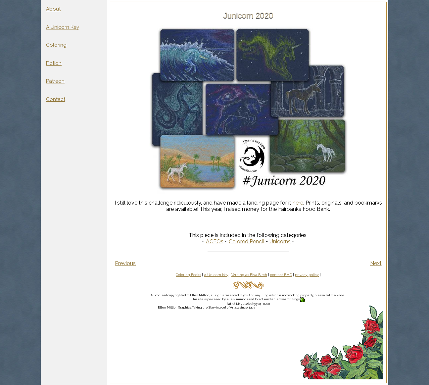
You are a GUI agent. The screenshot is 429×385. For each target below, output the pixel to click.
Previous (125, 263)
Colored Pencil (246, 241)
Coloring (56, 45)
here (298, 203)
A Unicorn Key (62, 27)
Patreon (55, 81)
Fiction (54, 63)
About (53, 9)
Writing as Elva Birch (249, 275)
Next (376, 263)
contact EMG (281, 275)
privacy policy (307, 275)
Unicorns (280, 241)
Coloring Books (188, 275)
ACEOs (214, 241)
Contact (55, 99)
